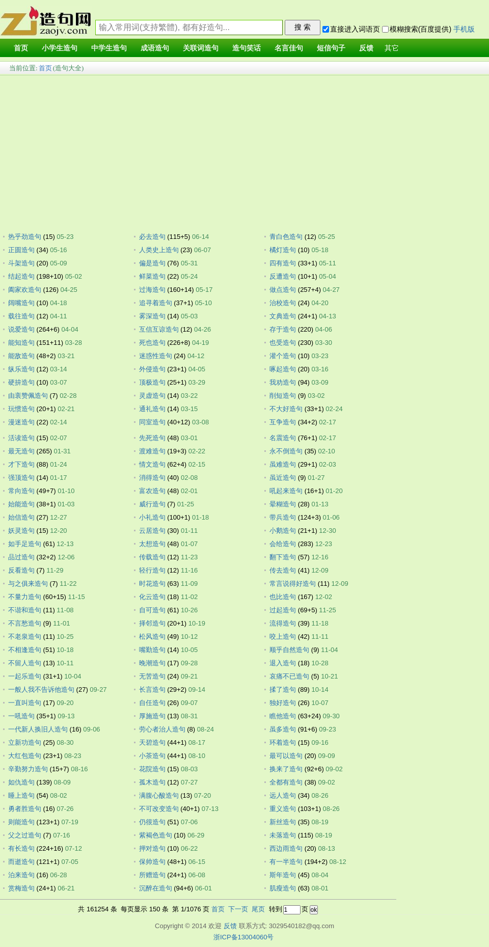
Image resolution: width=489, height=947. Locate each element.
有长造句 (21, 848)
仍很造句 (152, 822)
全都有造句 (286, 782)
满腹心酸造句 (159, 795)
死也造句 (152, 342)
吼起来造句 (286, 491)
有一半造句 (286, 861)
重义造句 (282, 809)
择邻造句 (152, 623)
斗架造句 (21, 263)
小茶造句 (152, 756)
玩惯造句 (21, 409)
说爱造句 (21, 329)
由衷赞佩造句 (28, 395)
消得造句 (152, 477)
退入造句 (282, 663)
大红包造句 (24, 756)
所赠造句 (152, 875)
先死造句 (152, 438)
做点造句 (282, 289)
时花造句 (152, 583)
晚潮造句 (152, 663)
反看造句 (21, 570)
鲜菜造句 (152, 276)
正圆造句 (21, 250)
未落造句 (282, 835)
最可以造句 (286, 756)
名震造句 (282, 438)
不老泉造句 (24, 636)
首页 (45, 68)
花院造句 (152, 769)
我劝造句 (282, 382)
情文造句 (152, 464)
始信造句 (21, 517)
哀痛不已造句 (289, 676)
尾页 (258, 909)
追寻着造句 (155, 303)
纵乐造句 (21, 369)
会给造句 (282, 544)
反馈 (230, 926)
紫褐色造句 (155, 835)
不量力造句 (24, 597)
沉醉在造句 (155, 888)
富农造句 (152, 491)
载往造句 (21, 316)
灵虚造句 (152, 395)
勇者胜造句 (24, 809)
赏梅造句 (21, 888)
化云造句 (152, 597)
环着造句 (282, 742)
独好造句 (282, 703)
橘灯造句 (282, 250)
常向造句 (21, 491)
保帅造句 (152, 861)
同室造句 (152, 422)
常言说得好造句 (292, 583)
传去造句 (282, 570)
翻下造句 (282, 557)
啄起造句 (282, 369)
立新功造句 (24, 742)
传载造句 (152, 557)
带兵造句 (282, 517)
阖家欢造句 (24, 289)
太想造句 (152, 544)
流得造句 (282, 623)
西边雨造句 (286, 848)
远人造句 (282, 795)
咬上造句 (282, 636)
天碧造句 (152, 742)
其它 (392, 48)
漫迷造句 (21, 422)
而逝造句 (21, 861)
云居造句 (152, 530)
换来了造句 (286, 769)
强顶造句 (21, 477)
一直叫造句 (24, 703)
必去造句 (152, 236)
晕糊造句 (282, 504)
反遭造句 (282, 276)
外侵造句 (152, 369)
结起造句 (21, 276)
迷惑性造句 (155, 356)
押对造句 (152, 848)
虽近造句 (282, 477)
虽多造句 (282, 729)
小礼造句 (152, 517)
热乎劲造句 (24, 236)
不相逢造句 (24, 650)
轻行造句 (152, 570)
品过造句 (21, 557)
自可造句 (152, 610)
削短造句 (282, 395)
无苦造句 (152, 676)
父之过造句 (24, 835)
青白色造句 (286, 236)
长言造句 (152, 689)
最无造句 (21, 451)
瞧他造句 (282, 716)
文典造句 (282, 316)
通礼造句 (152, 409)
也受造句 (282, 342)
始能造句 (21, 504)
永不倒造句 (286, 451)
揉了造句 (282, 689)
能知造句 (21, 342)
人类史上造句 (159, 250)
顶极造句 (152, 382)
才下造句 (21, 464)
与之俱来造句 (28, 583)
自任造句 (152, 703)
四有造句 (282, 263)
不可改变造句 (159, 809)
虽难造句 (282, 464)
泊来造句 (21, 875)
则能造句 (21, 822)
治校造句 (282, 303)
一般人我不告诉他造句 (41, 689)
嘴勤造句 (152, 650)
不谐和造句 (24, 610)
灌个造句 (282, 356)
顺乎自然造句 (289, 650)
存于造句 (282, 329)
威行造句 (152, 504)
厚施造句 (152, 716)
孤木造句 (152, 782)
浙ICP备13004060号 (243, 937)
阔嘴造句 (21, 303)
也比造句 (282, 597)
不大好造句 (286, 409)
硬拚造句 (21, 382)
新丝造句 (282, 822)
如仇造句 (21, 782)
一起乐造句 (24, 676)
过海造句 (152, 289)
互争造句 (282, 422)
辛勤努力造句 (28, 769)
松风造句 (152, 636)
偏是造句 (152, 263)
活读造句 (21, 438)
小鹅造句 (282, 530)
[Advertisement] (244, 150)
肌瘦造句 (282, 888)
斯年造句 (282, 875)
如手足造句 (24, 544)
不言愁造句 (24, 623)
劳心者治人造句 (162, 729)
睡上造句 (21, 795)
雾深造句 (152, 316)
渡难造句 (152, 451)
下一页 (238, 909)
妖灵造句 (21, 530)
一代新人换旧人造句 (38, 729)
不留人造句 (24, 663)
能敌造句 (21, 356)
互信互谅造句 (159, 329)
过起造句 (282, 610)
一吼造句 (21, 716)
